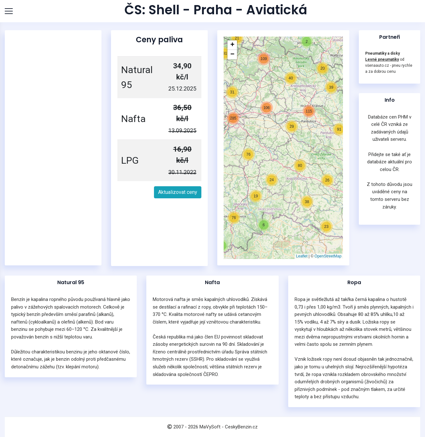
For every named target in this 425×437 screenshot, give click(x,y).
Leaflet (302, 256)
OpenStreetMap (328, 256)
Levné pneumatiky (382, 59)
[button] (255, 196)
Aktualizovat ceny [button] (177, 192)
